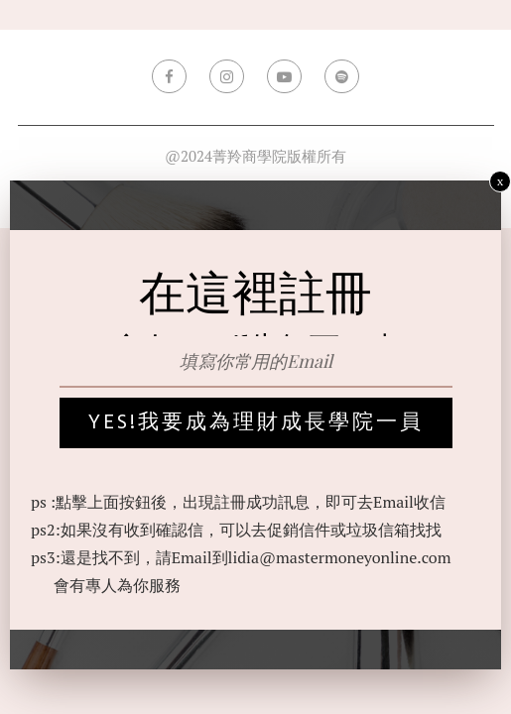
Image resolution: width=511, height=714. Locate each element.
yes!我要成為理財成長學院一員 (256, 423)
